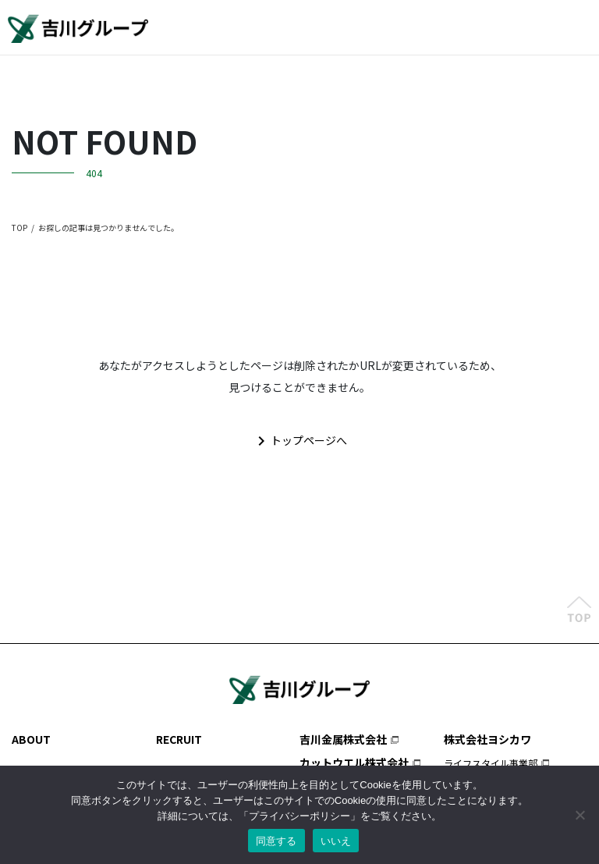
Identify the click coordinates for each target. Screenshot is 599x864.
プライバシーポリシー (299, 816)
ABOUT (31, 739)
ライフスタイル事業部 (490, 763)
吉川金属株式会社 (343, 739)
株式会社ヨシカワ (487, 739)
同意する (276, 841)
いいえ (336, 841)
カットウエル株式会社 (354, 762)
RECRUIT (179, 739)
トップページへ (299, 441)
